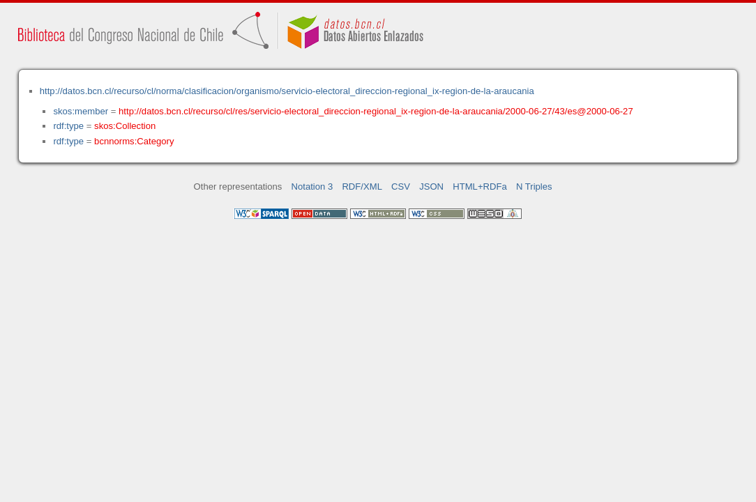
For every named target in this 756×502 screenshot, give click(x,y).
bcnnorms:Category (134, 141)
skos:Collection (125, 126)
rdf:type (68, 126)
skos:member (80, 111)
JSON (431, 186)
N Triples (534, 186)
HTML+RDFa (480, 186)
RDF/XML (362, 186)
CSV (400, 186)
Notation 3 (312, 186)
